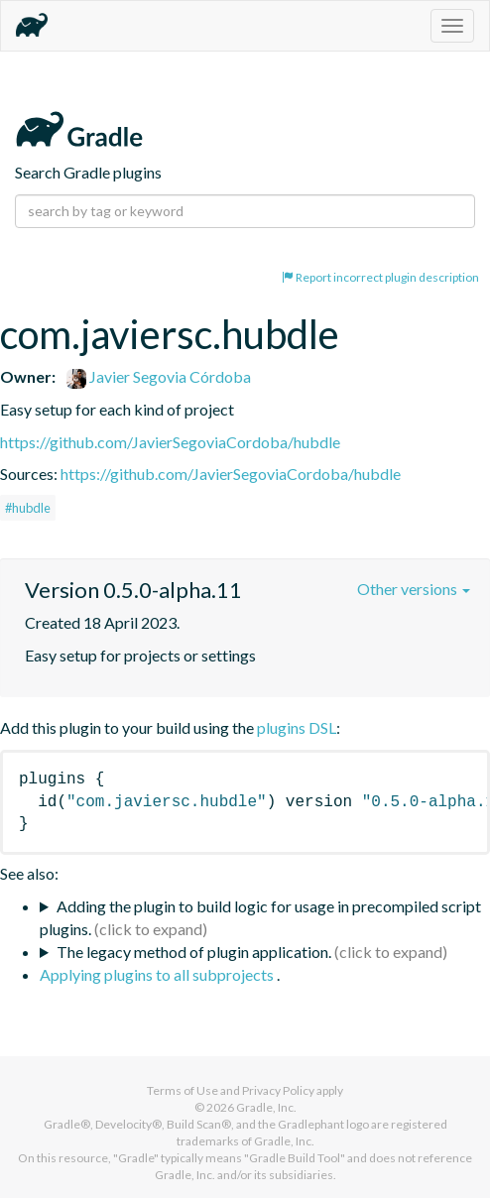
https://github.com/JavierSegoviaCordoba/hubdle (170, 441)
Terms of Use (182, 1090)
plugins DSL (296, 727)
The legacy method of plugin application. (194, 951)
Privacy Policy (278, 1090)
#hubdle (28, 508)
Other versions (413, 588)
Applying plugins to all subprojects (158, 974)
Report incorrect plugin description (380, 277)
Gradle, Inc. (266, 1107)
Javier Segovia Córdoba (158, 376)
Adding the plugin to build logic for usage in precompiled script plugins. (260, 917)
